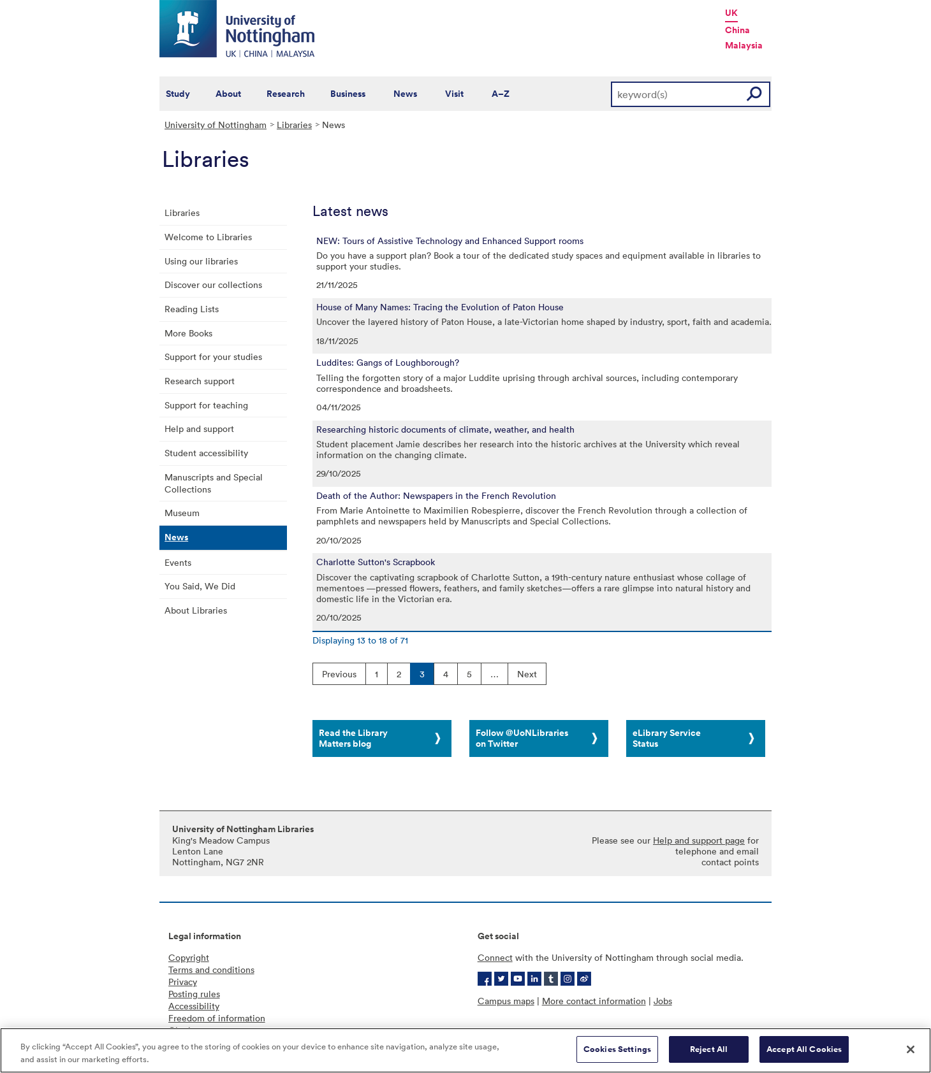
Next (527, 674)
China (737, 30)
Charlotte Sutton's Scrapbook (375, 562)
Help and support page (699, 840)
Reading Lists (192, 309)
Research (286, 93)
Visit (454, 93)
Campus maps (506, 1001)
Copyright (188, 957)
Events (178, 562)
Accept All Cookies (804, 1049)
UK (731, 12)
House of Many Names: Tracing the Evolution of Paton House (440, 307)
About (228, 93)
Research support (200, 381)
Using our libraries (201, 261)
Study (178, 93)
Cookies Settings (617, 1049)
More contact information (594, 1001)
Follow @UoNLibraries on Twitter (522, 738)
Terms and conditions (211, 969)
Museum (182, 513)
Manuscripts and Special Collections (214, 483)
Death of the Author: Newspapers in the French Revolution (436, 496)
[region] (465, 1050)
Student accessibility (206, 453)
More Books (188, 333)
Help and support (199, 428)
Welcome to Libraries (208, 237)
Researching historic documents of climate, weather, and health (445, 429)
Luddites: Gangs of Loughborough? (387, 362)
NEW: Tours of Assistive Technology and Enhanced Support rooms (449, 241)
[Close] (911, 1049)
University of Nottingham (216, 125)
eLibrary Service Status (667, 738)
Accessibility (193, 1006)
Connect (495, 957)
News (405, 93)
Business (347, 93)
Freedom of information (216, 1018)
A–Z (500, 93)
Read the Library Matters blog (353, 738)
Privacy (182, 982)
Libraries (294, 125)
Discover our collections (213, 284)
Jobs (663, 1001)
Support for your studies (213, 356)
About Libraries (196, 610)
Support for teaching (206, 405)
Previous (339, 674)
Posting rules (194, 994)
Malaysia (744, 45)
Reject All (709, 1049)
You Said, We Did (200, 586)
